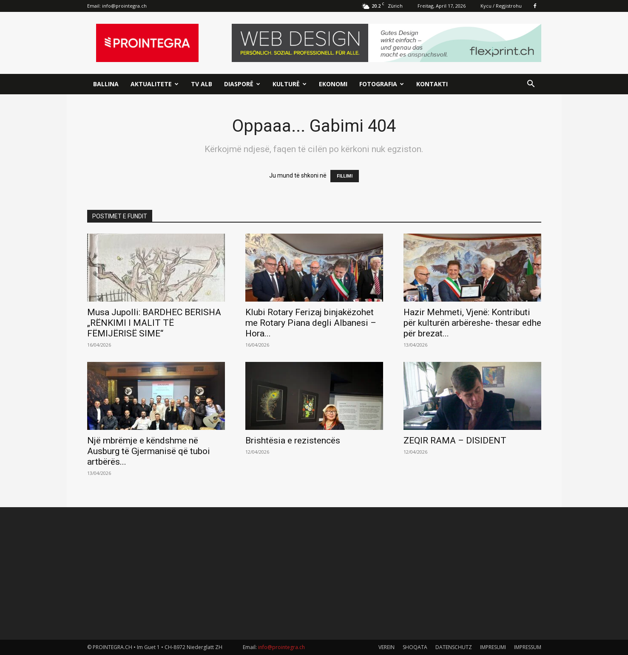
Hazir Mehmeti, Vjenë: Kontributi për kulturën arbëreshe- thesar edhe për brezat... (472, 323)
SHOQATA (415, 647)
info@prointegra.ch (124, 6)
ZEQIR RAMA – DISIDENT (455, 440)
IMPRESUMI (493, 647)
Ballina (106, 84)
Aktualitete (155, 84)
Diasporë (242, 84)
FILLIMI (344, 176)
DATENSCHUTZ (453, 647)
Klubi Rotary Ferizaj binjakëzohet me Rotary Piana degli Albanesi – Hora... (310, 323)
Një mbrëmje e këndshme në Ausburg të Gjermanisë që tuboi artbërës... (148, 451)
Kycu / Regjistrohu (501, 6)
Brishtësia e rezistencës (292, 440)
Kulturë (290, 84)
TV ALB (201, 84)
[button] (531, 85)
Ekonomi (333, 84)
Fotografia (381, 84)
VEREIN (386, 647)
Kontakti (432, 84)
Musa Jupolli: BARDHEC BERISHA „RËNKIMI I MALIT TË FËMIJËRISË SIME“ (154, 323)
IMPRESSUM (527, 647)
